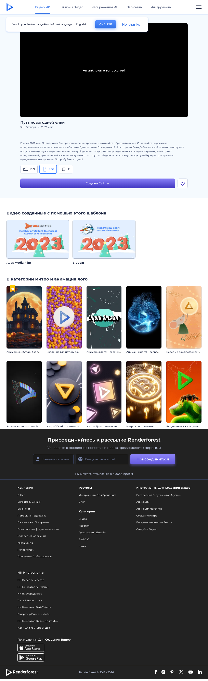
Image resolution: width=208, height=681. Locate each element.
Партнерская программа (33, 522)
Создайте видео (146, 529)
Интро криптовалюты (140, 426)
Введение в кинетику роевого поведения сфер (77, 351)
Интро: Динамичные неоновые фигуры (112, 426)
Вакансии (23, 508)
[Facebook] (156, 672)
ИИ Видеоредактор (29, 593)
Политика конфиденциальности (38, 529)
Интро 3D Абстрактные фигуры (67, 426)
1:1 (65, 169)
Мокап (83, 546)
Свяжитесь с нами (29, 501)
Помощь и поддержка (31, 515)
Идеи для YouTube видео (33, 627)
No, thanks (131, 24)
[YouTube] (190, 672)
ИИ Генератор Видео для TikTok (37, 621)
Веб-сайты (134, 7)
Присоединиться (152, 459)
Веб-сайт (85, 539)
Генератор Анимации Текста (154, 522)
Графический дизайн (92, 532)
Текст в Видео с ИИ (29, 600)
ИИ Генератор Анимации (33, 586)
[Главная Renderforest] (9, 7)
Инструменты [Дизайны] (161, 7)
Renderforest (25, 549)
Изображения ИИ (105, 7)
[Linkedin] (200, 672)
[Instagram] (163, 672)
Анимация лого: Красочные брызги (109, 351)
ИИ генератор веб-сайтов (34, 607)
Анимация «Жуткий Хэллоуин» (26, 351)
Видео (83, 518)
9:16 (48, 169)
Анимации (143, 501)
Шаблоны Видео (70, 7)
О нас (21, 495)
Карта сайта (25, 542)
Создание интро (146, 515)
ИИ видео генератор (30, 579)
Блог (82, 501)
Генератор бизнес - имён (33, 614)
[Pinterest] (172, 672)
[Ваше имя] (53, 459)
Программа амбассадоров (34, 556)
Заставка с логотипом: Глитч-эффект (30, 426)
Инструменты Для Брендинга (97, 495)
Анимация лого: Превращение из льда (151, 351)
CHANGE (105, 24)
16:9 (29, 169)
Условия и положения (31, 535)
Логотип (84, 525)
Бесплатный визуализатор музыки (158, 495)
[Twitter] (181, 672)
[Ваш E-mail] (102, 459)
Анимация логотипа (149, 508)
